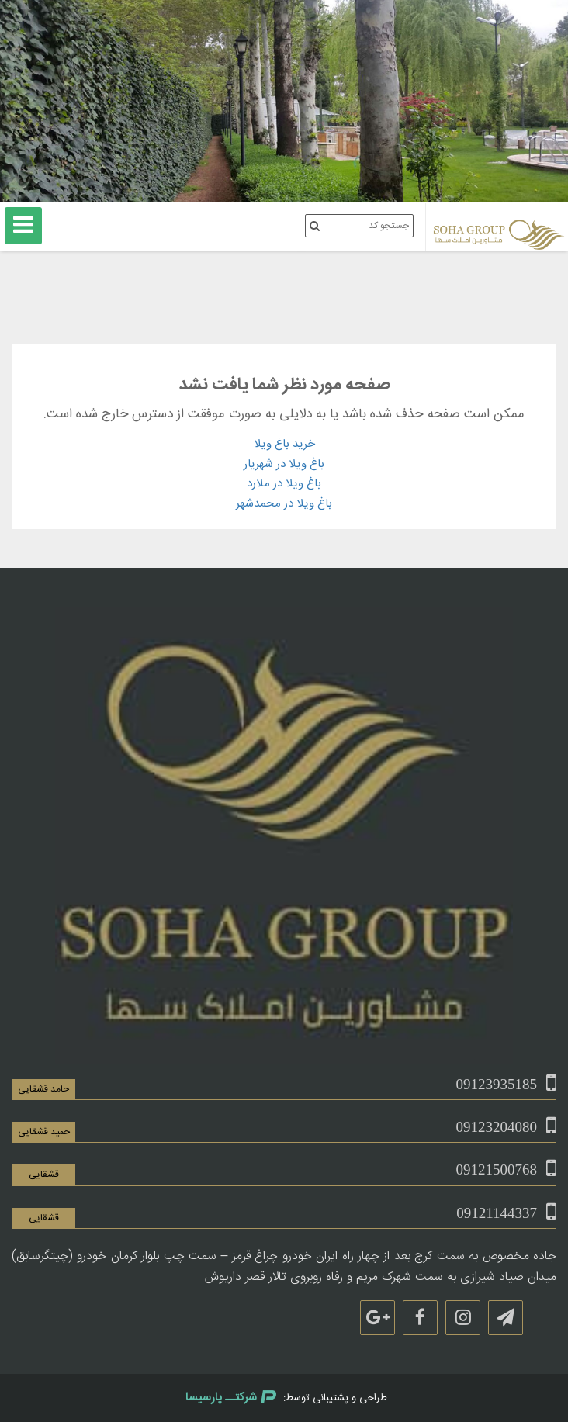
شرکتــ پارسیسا (230, 1397)
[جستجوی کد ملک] (314, 226)
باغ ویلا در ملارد (284, 483)
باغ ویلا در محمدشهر (284, 504)
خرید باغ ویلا (284, 444)
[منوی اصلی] (23, 225)
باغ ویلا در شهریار (284, 464)
